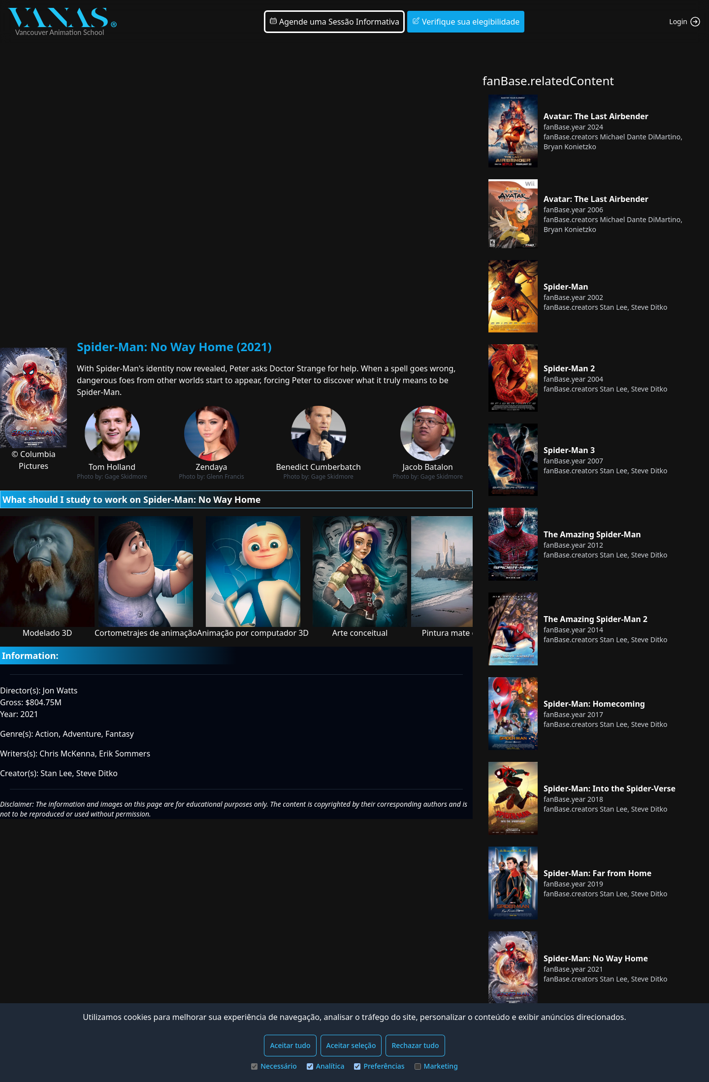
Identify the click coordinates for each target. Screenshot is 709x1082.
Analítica (326, 1066)
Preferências (379, 1066)
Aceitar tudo (290, 1045)
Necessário (274, 1066)
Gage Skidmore (126, 476)
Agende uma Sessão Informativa (334, 21)
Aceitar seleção (351, 1045)
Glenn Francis (225, 476)
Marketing (436, 1066)
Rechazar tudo (415, 1045)
